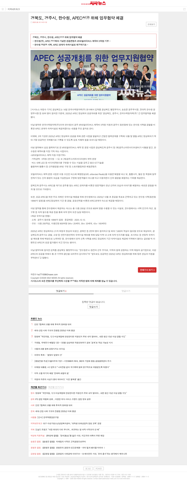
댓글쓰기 (126, 291)
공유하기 (184, 9)
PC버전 (99, 468)
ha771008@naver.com (47, 274)
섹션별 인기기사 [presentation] (56, 387)
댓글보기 (61, 291)
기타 (48, 27)
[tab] (38, 387)
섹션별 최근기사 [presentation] (38, 387)
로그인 (88, 468)
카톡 (43, 27)
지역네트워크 (14, 9)
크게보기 (151, 24)
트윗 (38, 27)
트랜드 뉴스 (36, 318)
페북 (33, 27)
